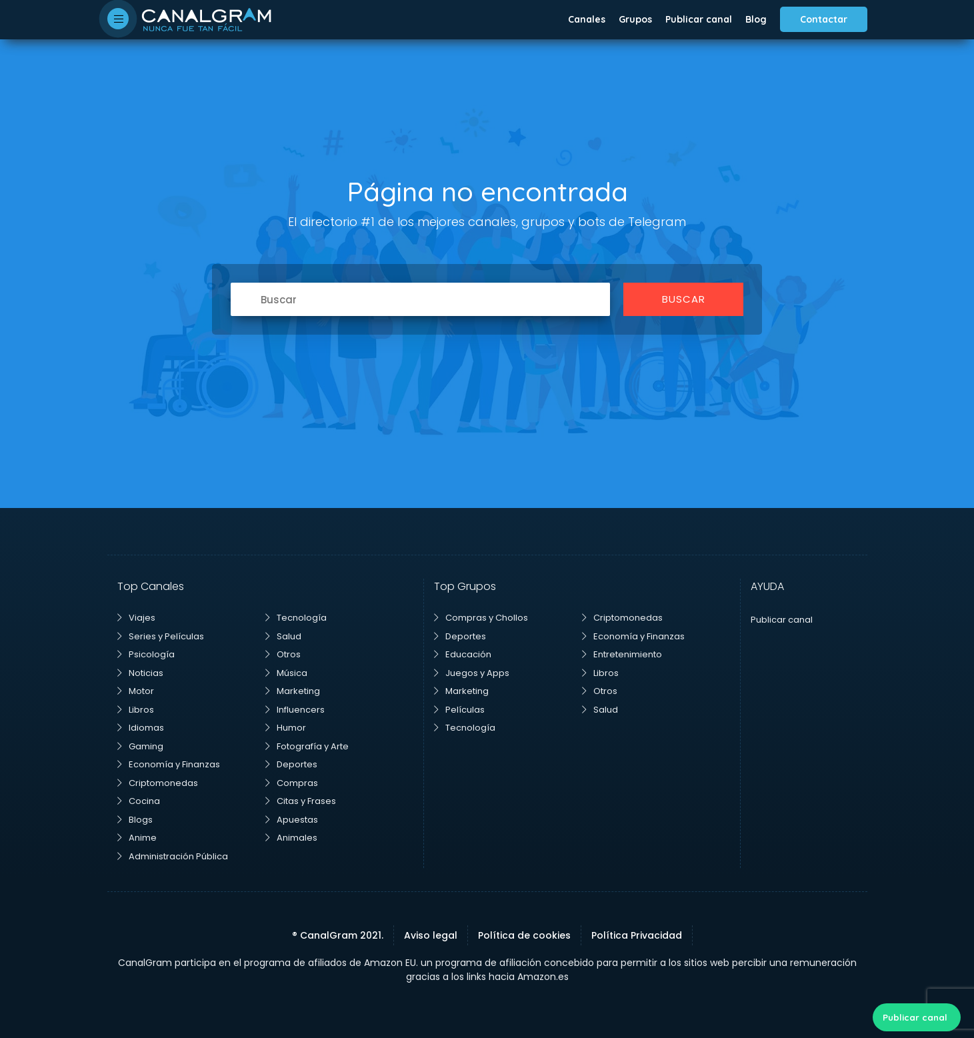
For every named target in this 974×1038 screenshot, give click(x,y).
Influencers (295, 709)
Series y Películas (160, 636)
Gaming (140, 746)
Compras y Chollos (481, 617)
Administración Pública (172, 856)
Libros (135, 709)
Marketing (292, 691)
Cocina (138, 801)
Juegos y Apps (471, 673)
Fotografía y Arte (307, 746)
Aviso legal (430, 935)
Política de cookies (524, 935)
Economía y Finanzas (168, 764)
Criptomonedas (157, 783)
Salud (283, 636)
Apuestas (291, 819)
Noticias (140, 673)
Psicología (146, 654)
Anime (137, 837)
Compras (291, 783)
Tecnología (296, 617)
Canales (586, 19)
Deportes (291, 764)
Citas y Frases (300, 801)
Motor (135, 691)
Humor (285, 727)
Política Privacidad (636, 935)
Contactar (823, 19)
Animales (291, 837)
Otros (283, 654)
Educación (462, 654)
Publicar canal (698, 19)
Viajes (136, 617)
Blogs (135, 819)
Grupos (635, 19)
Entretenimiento (622, 654)
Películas (459, 709)
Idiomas (140, 727)
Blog (756, 19)
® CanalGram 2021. (337, 935)
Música (286, 673)
